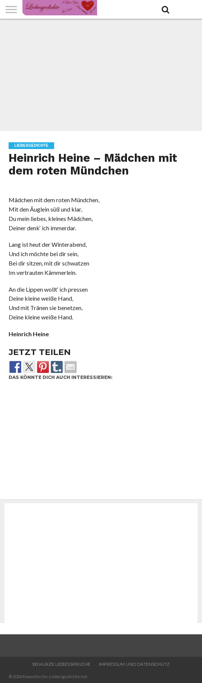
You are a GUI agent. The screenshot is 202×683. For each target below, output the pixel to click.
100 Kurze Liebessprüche (61, 664)
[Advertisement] (101, 74)
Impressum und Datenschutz (134, 664)
